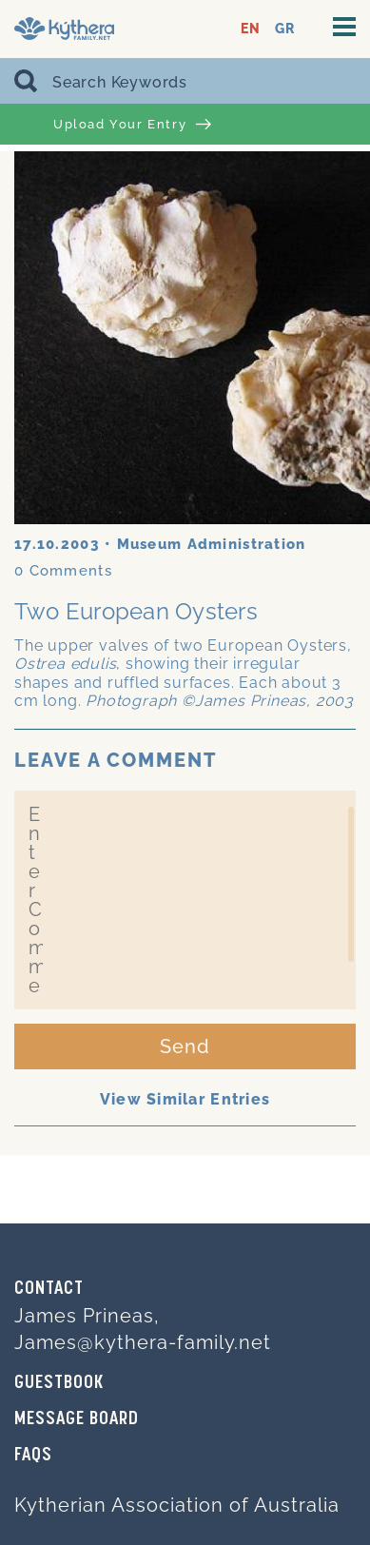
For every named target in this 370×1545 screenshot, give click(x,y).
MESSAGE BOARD (76, 1419)
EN (251, 29)
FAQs (33, 1455)
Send (185, 1046)
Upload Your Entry (132, 124)
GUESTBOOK (59, 1383)
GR (285, 29)
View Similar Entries (185, 1099)
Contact (49, 1289)
